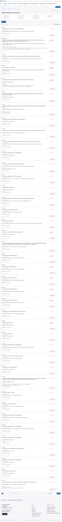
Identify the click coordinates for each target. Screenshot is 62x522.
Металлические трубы (6, 111)
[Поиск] (8, 1)
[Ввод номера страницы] (54, 493)
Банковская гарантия (52, 3)
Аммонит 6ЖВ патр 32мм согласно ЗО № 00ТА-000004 (12, 415)
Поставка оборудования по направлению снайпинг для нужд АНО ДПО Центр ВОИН (17, 79)
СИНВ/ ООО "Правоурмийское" (8, 220)
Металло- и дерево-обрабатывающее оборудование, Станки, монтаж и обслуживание (17, 85)
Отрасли (3, 32)
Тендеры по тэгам (50, 509)
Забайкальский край (6, 70)
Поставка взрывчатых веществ (8, 187)
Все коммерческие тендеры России (53, 513)
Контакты (15, 3)
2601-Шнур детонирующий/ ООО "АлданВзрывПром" (12, 176)
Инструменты (4, 84)
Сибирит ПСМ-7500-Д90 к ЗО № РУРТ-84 (9, 403)
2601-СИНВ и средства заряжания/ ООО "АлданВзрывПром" (13, 163)
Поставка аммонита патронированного (9, 255)
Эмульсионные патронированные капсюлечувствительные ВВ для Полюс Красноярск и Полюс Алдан (21, 56)
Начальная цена (52, 28)
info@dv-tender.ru (5, 511)
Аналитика (10, 3)
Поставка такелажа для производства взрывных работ (12, 231)
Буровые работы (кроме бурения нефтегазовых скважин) (12, 487)
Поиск (1, 3)
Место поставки (4, 30)
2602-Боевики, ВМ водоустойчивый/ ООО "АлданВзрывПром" (13, 119)
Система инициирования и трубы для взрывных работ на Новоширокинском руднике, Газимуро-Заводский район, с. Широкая (24, 106)
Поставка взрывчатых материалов (8, 67)
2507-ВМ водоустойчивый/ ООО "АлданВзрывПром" (12, 459)
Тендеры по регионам (51, 506)
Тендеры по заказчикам (51, 511)
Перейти (58, 493)
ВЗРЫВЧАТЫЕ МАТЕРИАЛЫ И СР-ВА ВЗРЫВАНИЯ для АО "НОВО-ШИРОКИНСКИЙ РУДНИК (18, 198)
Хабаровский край (9, 44)
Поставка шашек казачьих (7, 322)
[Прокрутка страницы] (58, 515)
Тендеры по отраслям (51, 508)
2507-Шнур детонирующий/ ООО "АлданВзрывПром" (12, 426)
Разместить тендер (43, 3)
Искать (58, 6)
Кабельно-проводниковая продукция (9, 168)
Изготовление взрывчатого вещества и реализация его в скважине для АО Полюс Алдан (19, 482)
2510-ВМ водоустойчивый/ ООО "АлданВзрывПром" (12, 344)
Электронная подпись (34, 3)
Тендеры (5, 3)
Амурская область (18, 212)
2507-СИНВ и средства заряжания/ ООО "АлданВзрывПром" (13, 448)
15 (11, 493)
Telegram (4, 514)
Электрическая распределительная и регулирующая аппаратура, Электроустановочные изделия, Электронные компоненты (24, 48)
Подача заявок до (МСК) (53, 34)
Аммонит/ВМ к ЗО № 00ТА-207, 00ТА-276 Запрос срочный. (12, 355)
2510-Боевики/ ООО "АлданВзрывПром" (9, 367)
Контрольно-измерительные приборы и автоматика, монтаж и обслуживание (16, 49)
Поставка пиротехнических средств (9, 470)
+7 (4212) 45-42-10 (6, 510)
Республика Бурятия (30, 31)
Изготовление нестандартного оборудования (10, 385)
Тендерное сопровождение (23, 3)
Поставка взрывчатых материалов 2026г (9, 209)
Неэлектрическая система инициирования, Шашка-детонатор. (14, 311)
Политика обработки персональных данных (32, 520)
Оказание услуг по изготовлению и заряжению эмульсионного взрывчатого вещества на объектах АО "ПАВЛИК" (23, 130)
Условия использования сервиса (55, 520)
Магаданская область (10, 97)
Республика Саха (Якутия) (37, 58)
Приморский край (10, 82)
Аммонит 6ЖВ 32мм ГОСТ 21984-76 (8, 392)
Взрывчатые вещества (6, 33)
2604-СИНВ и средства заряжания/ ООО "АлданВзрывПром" (13, 28)
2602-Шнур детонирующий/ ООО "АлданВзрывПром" (12, 152)
